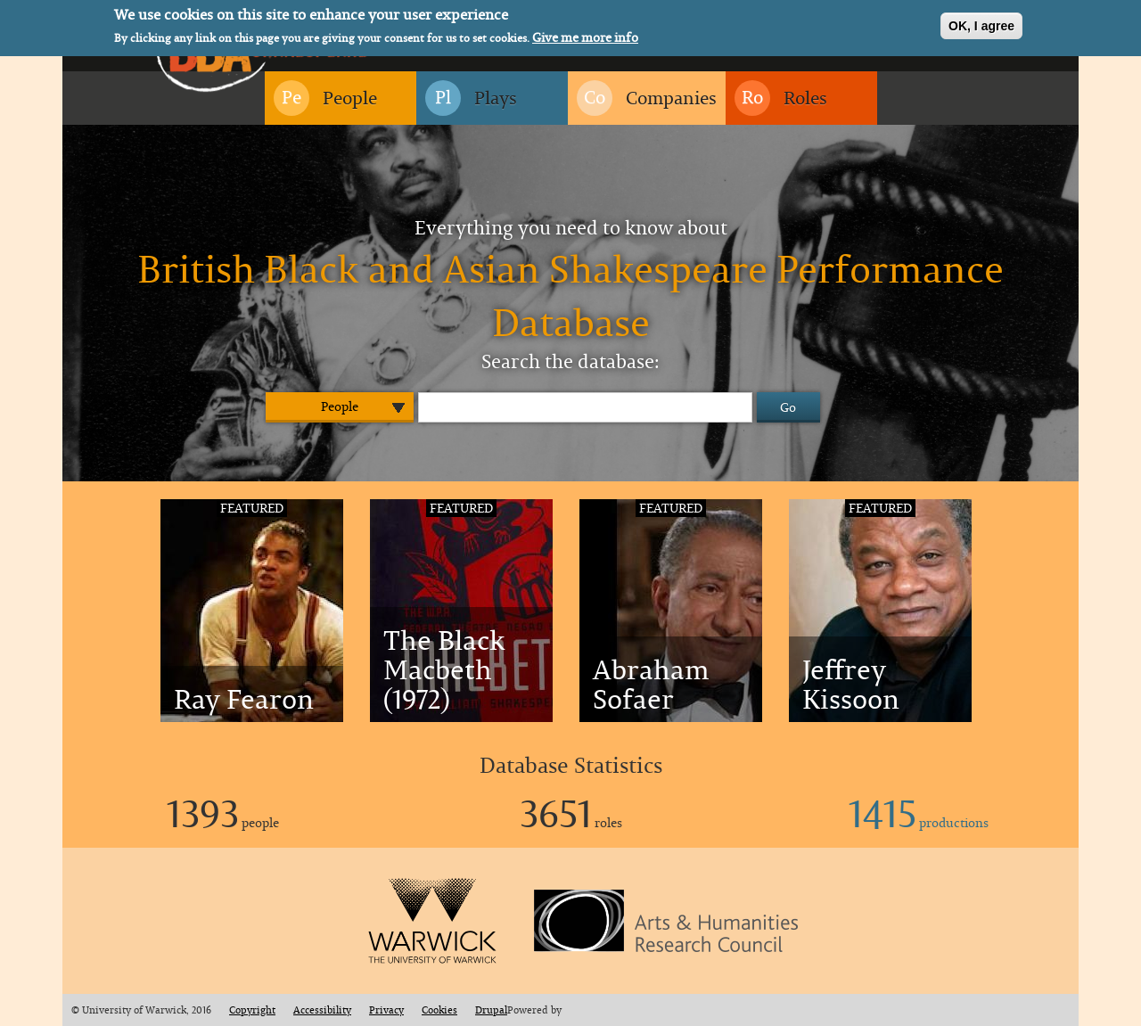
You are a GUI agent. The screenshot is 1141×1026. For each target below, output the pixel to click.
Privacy (386, 1010)
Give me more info (585, 36)
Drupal (491, 1010)
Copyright (252, 1010)
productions (919, 822)
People (339, 406)
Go (788, 407)
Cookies (439, 1010)
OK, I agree (981, 23)
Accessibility (322, 1010)
